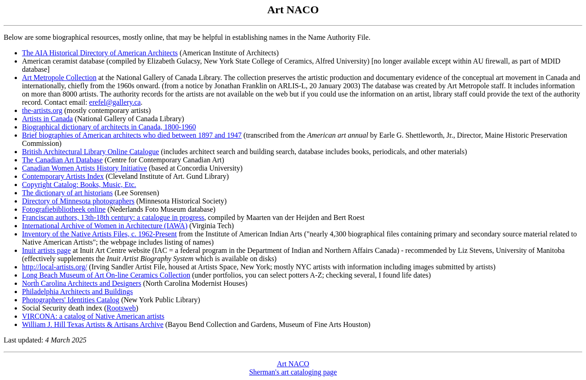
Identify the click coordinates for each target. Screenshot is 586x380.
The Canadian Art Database (62, 160)
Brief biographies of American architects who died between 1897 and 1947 (132, 135)
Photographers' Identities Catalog (70, 300)
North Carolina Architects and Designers (81, 283)
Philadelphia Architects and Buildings (77, 291)
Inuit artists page (46, 250)
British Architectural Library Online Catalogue (90, 151)
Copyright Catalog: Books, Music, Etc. (79, 184)
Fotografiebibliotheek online (64, 209)
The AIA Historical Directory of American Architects (100, 53)
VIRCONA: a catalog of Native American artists (93, 316)
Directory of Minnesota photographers (78, 201)
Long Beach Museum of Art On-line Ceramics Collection (106, 275)
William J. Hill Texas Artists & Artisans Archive (92, 324)
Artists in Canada (47, 119)
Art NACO (293, 364)
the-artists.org (42, 110)
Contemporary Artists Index (63, 176)
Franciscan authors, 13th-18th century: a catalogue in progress (113, 217)
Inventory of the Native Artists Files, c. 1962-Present (99, 234)
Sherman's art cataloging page (293, 372)
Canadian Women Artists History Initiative (84, 168)
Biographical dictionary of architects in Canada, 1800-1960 (109, 127)
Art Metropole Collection (59, 77)
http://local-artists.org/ (54, 267)
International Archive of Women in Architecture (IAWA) (104, 226)
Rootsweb (121, 308)
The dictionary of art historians (67, 193)
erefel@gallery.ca (115, 102)
